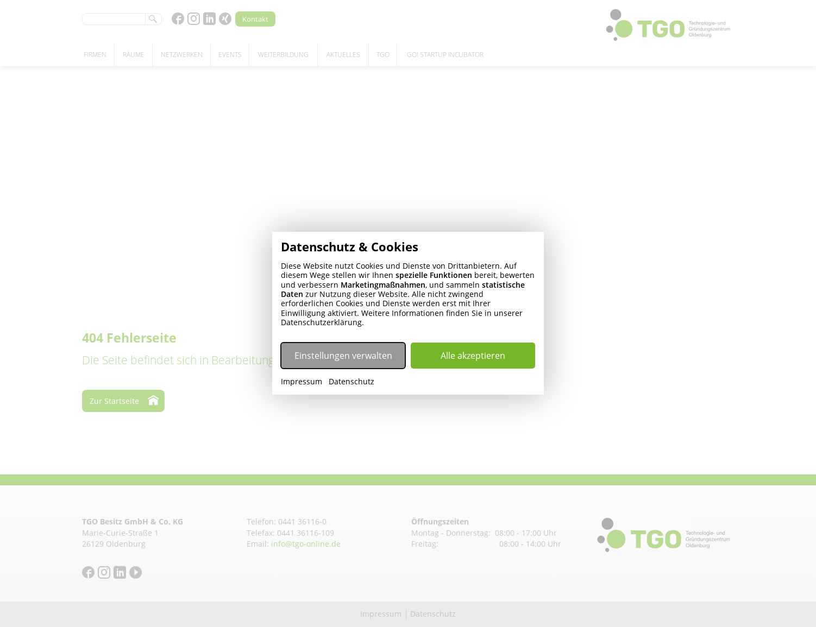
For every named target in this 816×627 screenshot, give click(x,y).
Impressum (301, 381)
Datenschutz (351, 381)
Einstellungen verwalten (343, 356)
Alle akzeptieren (473, 356)
